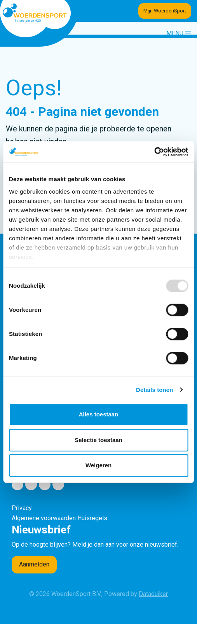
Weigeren (98, 465)
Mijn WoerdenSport (164, 11)
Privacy (22, 508)
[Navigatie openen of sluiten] (178, 33)
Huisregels (92, 518)
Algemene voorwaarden (44, 518)
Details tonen (154, 389)
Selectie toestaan (98, 440)
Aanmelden (34, 564)
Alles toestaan (99, 414)
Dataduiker (153, 594)
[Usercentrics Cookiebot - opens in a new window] (154, 152)
